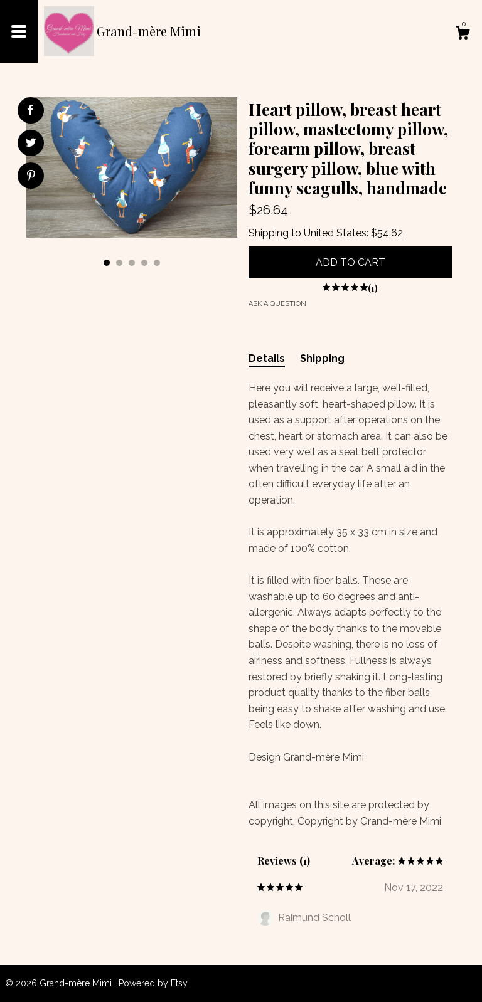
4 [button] (144, 263)
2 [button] (119, 263)
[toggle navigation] (19, 31)
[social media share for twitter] (31, 144)
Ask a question (277, 304)
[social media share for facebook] (30, 110)
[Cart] (462, 34)
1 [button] (107, 263)
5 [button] (157, 263)
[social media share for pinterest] (31, 176)
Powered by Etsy (153, 983)
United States (335, 233)
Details (267, 358)
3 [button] (132, 263)
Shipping (322, 358)
